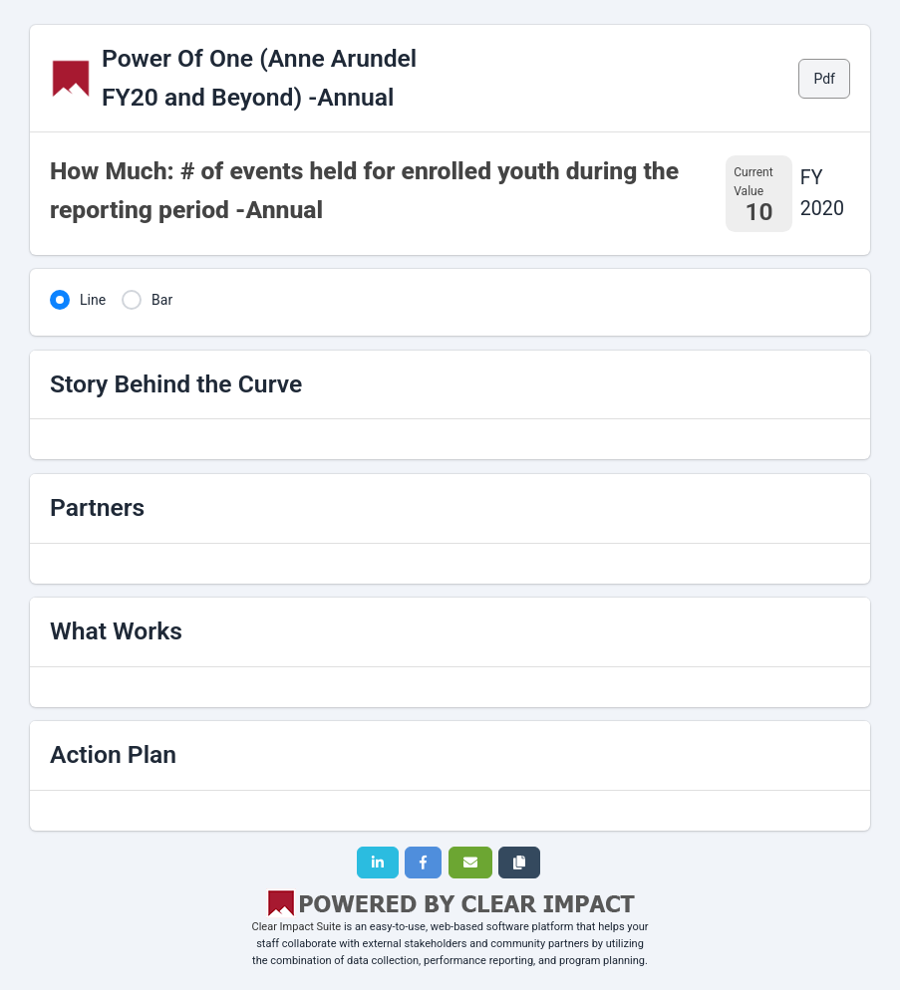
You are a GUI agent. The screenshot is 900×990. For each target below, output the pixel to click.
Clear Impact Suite (297, 926)
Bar (161, 300)
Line (93, 300)
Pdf (824, 79)
